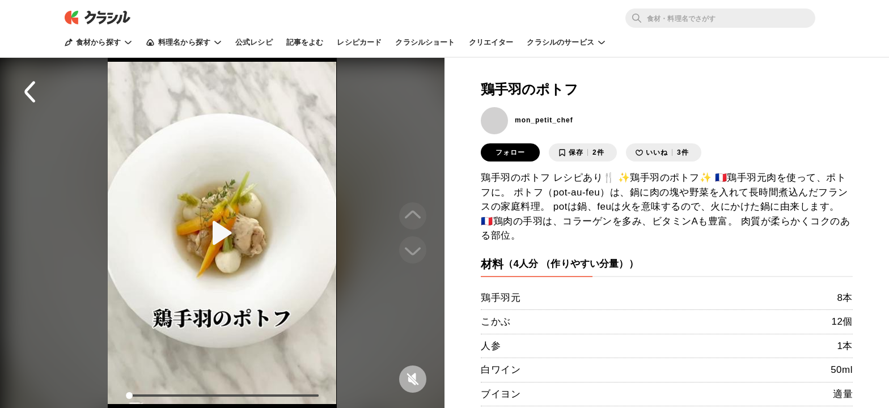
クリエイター (491, 42)
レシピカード (359, 42)
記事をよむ (305, 42)
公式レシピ (254, 42)
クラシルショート (425, 42)
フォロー (510, 152)
